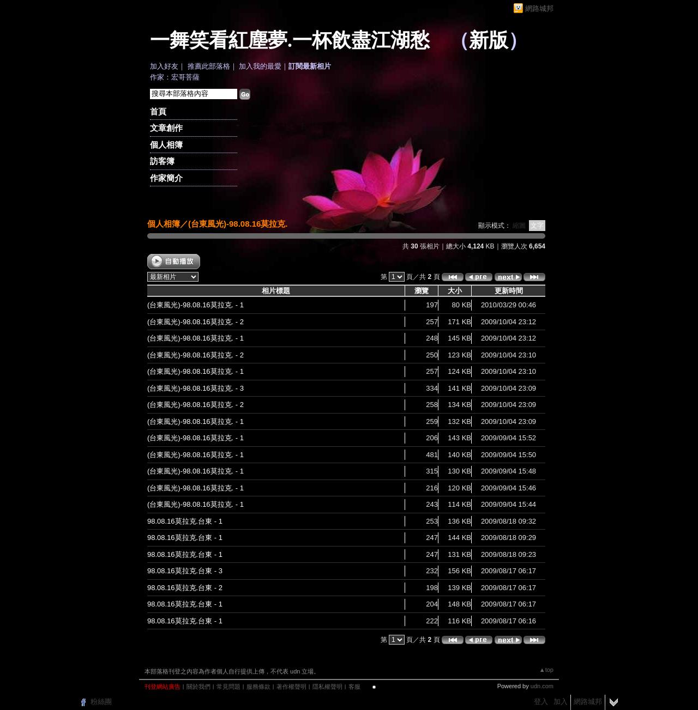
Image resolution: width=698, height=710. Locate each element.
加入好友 (164, 66)
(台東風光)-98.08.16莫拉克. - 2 (195, 322)
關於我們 (198, 686)
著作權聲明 (291, 686)
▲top (546, 669)
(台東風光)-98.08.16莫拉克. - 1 (195, 305)
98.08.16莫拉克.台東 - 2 (184, 588)
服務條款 (258, 686)
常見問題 (228, 686)
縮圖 (519, 225)
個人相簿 (166, 144)
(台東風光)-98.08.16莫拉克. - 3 (195, 388)
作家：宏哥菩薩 (175, 77)
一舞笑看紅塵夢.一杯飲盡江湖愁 (290, 40)
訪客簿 (162, 161)
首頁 (158, 111)
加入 (560, 701)
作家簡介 (166, 178)
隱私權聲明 (327, 686)
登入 (541, 701)
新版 (488, 40)
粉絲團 (101, 701)
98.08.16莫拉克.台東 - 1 (184, 521)
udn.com (542, 686)
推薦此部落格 (209, 66)
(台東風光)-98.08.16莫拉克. (238, 223)
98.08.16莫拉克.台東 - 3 (184, 571)
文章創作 (166, 127)
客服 (354, 686)
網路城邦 (539, 8)
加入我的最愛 (260, 66)
